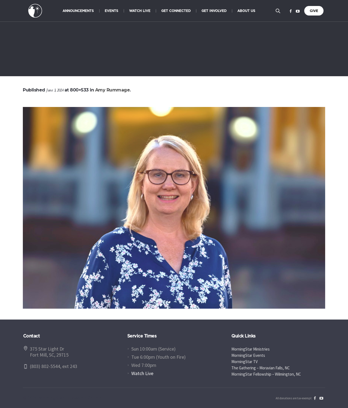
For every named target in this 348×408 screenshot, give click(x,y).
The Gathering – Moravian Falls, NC (260, 367)
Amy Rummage (112, 90)
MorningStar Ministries (250, 349)
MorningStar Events (248, 355)
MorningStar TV (244, 361)
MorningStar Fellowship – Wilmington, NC (266, 374)
